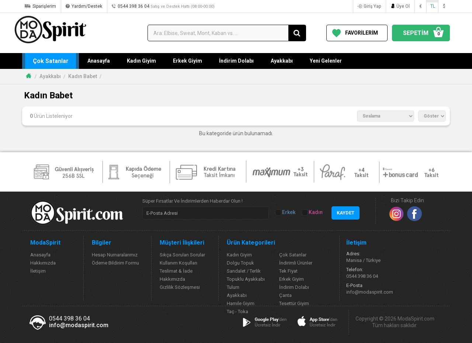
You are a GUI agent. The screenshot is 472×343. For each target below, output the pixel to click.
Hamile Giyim (240, 303)
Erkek (285, 212)
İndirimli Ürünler (295, 263)
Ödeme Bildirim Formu (115, 263)
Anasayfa (98, 61)
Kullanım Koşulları (178, 263)
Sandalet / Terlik (244, 271)
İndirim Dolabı (236, 61)
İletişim (38, 271)
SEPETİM (422, 32)
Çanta (285, 295)
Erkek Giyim (187, 61)
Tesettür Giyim (294, 303)
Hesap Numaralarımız (115, 255)
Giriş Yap (372, 6)
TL (432, 6)
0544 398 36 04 (166, 6)
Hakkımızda (43, 263)
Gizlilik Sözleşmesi (180, 287)
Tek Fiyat (288, 271)
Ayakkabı (282, 61)
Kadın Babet (82, 76)
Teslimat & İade (176, 271)
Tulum (233, 287)
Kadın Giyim (141, 61)
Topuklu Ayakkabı (246, 279)
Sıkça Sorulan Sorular (182, 255)
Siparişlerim (44, 6)
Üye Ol (403, 6)
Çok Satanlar (51, 60)
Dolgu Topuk (240, 263)
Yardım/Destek (87, 6)
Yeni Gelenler (326, 61)
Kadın (313, 212)
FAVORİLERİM (361, 33)
